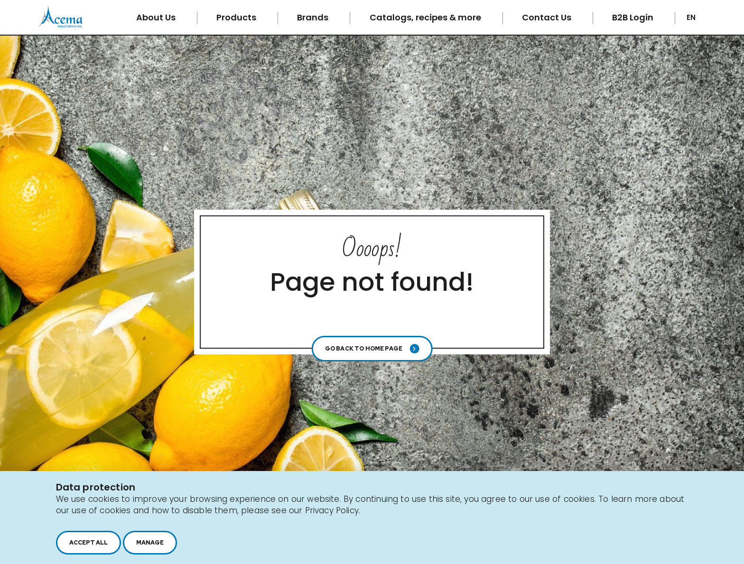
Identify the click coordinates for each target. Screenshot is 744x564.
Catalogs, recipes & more (426, 17)
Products (237, 17)
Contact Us (547, 17)
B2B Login (633, 17)
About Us (156, 17)
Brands (313, 17)
